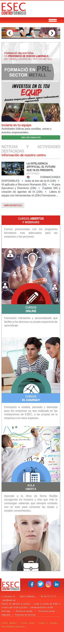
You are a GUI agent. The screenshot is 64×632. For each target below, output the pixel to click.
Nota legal (5, 611)
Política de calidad (24, 611)
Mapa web (5, 614)
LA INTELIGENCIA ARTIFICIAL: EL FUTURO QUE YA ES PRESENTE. (41, 167)
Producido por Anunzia (25, 614)
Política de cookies (46, 611)
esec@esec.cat (8, 600)
